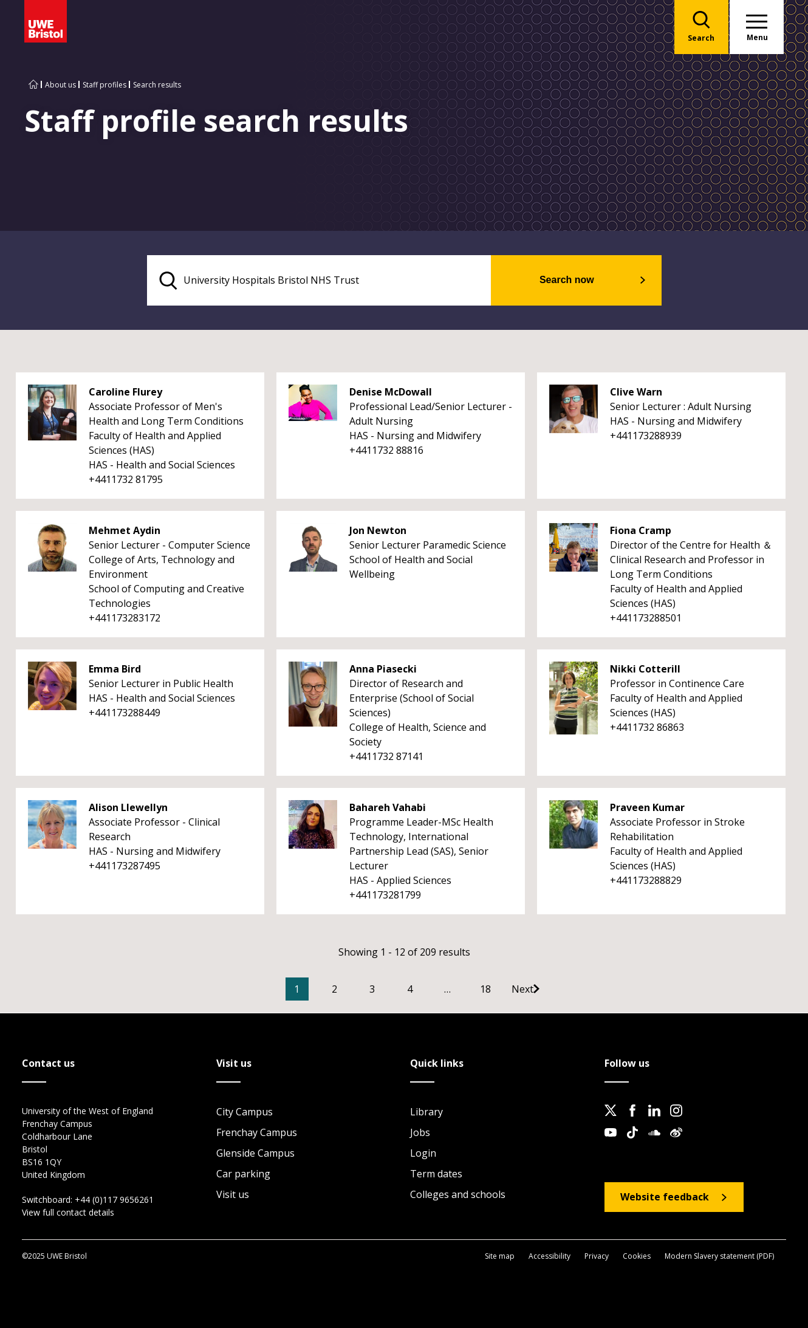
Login (423, 1153)
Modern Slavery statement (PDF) (719, 1256)
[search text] (327, 280)
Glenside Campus (255, 1153)
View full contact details (68, 1213)
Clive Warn (636, 392)
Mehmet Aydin (124, 531)
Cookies (637, 1256)
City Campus (244, 1112)
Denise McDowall (390, 392)
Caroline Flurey (125, 392)
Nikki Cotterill (645, 669)
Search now (574, 280)
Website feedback (664, 1197)
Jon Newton (377, 531)
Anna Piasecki (383, 669)
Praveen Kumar (647, 808)
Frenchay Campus (256, 1133)
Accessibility (549, 1256)
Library (426, 1112)
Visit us (232, 1195)
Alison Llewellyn (128, 808)
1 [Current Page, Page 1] (315, 989)
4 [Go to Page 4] (428, 989)
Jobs (420, 1133)
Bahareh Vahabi (387, 808)
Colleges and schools (457, 1195)
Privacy (596, 1256)
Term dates (436, 1174)
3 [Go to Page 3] (390, 989)
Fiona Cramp (640, 531)
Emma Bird (115, 669)
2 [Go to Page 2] (352, 989)
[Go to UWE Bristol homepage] (33, 85)
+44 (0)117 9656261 (114, 1200)
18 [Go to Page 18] (503, 989)
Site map (500, 1256)
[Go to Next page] (553, 989)
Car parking (243, 1174)
